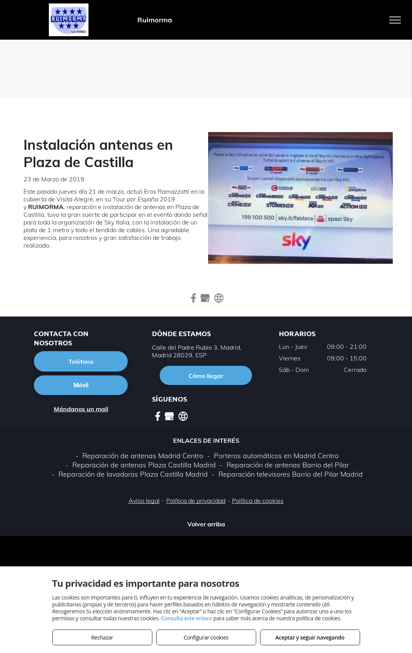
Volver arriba (206, 524)
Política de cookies (258, 500)
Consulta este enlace (186, 618)
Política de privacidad (195, 500)
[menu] (395, 20)
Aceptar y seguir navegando (309, 637)
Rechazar (102, 637)
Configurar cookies (206, 637)
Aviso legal (144, 500)
